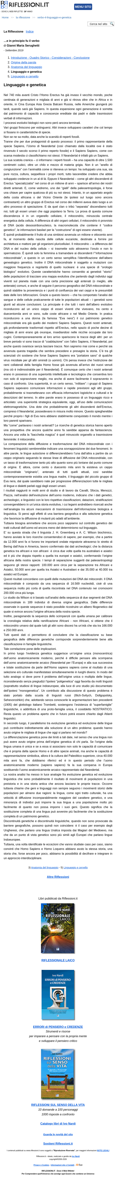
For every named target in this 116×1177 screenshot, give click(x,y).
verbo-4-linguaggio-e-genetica (54, 17)
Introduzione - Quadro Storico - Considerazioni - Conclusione (50, 57)
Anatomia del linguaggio (26, 67)
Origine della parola (23, 62)
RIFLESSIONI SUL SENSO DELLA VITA (58, 1104)
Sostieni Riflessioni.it (58, 1143)
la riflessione (23, 17)
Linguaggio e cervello (24, 76)
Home (5, 17)
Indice (30, 31)
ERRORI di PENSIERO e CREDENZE (58, 1026)
